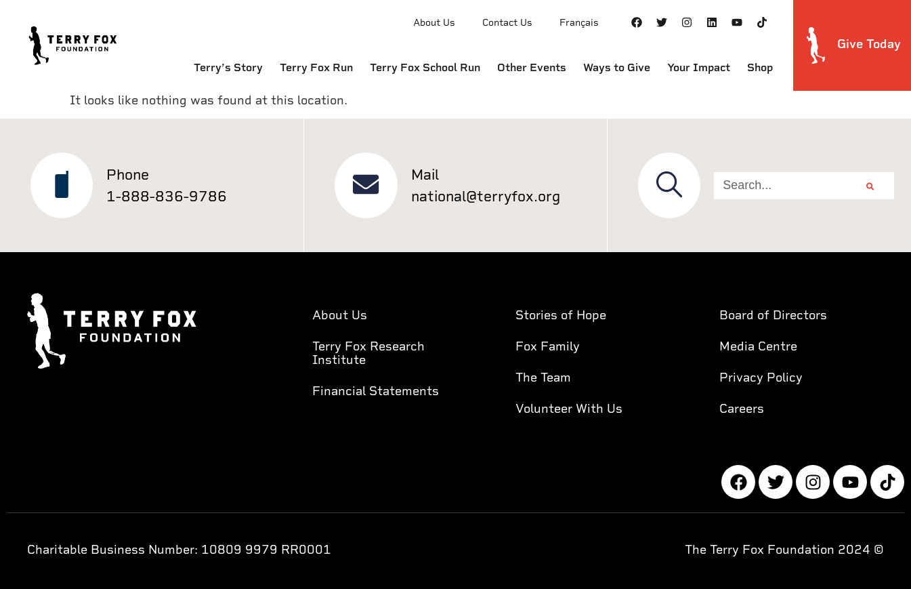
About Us (434, 22)
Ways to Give (616, 67)
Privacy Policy (761, 377)
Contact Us (507, 22)
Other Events (531, 67)
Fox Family (547, 346)
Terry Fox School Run (425, 67)
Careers (741, 408)
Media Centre (758, 346)
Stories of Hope (560, 315)
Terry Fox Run (316, 67)
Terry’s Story (228, 67)
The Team (543, 377)
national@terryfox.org (486, 196)
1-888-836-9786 (168, 196)
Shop (760, 67)
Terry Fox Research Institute (368, 353)
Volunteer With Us (568, 408)
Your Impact (698, 67)
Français (579, 22)
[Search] (870, 185)
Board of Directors (773, 315)
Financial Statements (375, 391)
